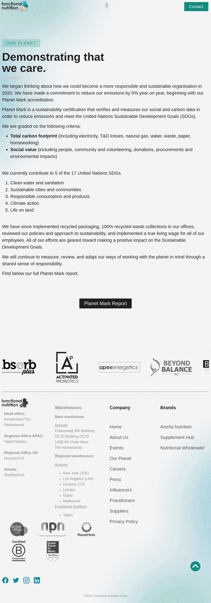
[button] (107, 5)
